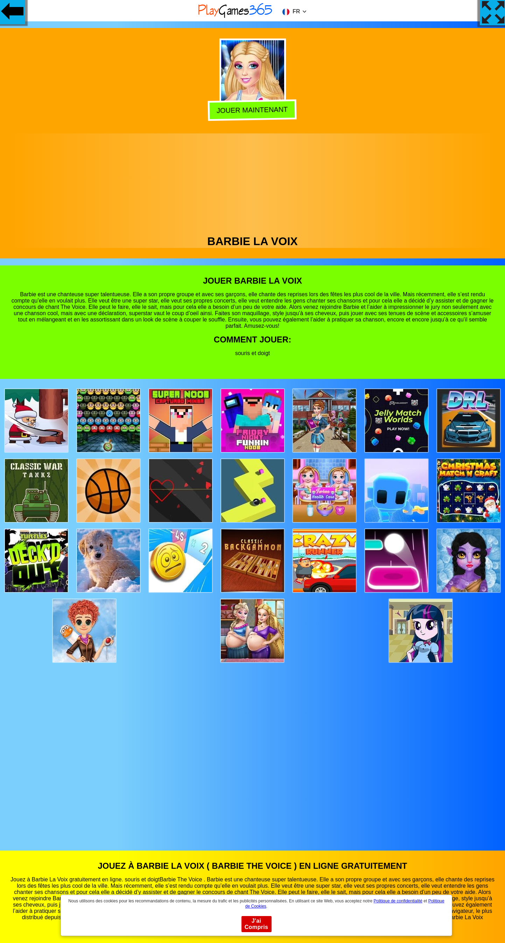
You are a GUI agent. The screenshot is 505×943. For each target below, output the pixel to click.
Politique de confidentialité (398, 901)
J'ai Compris (256, 924)
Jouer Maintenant (253, 110)
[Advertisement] (253, 182)
